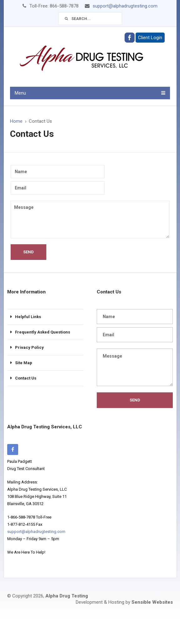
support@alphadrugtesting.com (125, 6)
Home (16, 121)
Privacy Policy (29, 347)
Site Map (23, 362)
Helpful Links (28, 316)
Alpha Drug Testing (66, 596)
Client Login (150, 37)
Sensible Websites (152, 602)
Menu (20, 93)
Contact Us (25, 378)
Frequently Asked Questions (42, 332)
